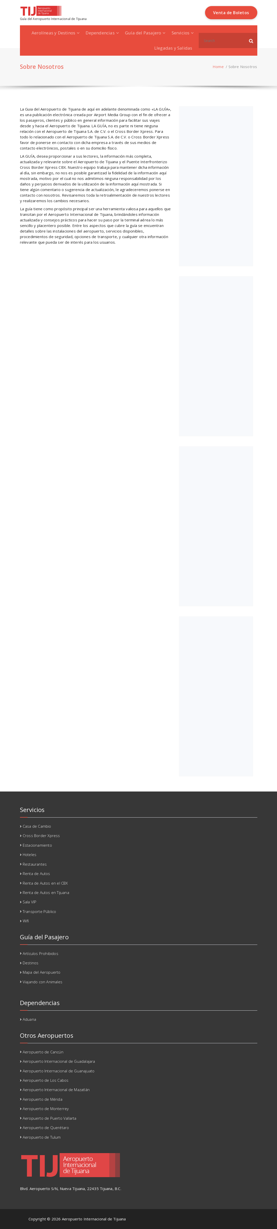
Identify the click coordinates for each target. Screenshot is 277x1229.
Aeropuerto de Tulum (42, 1137)
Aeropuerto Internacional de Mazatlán (56, 1089)
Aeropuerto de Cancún (43, 1051)
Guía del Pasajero (143, 33)
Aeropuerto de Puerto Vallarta (50, 1118)
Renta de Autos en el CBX (45, 883)
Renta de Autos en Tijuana (46, 892)
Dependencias (100, 33)
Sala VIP (30, 901)
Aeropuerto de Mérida (42, 1099)
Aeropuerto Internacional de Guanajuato (59, 1070)
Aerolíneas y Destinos (53, 33)
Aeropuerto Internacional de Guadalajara (59, 1061)
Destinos (31, 962)
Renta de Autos (36, 873)
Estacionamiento (37, 845)
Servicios (181, 33)
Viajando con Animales (42, 981)
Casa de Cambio (37, 826)
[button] (251, 40)
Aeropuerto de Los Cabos (46, 1080)
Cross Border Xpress (41, 835)
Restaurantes (35, 864)
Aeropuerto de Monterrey (46, 1108)
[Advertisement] (216, 186)
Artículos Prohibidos (40, 953)
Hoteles (29, 854)
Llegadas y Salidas (173, 48)
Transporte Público (39, 911)
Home (218, 66)
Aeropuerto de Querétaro (46, 1127)
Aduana (29, 1019)
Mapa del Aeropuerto (42, 972)
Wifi (26, 920)
